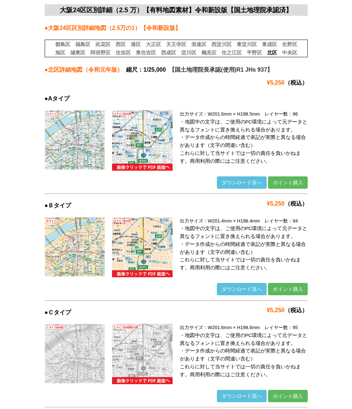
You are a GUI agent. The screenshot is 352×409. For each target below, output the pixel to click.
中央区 (289, 52)
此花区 (103, 44)
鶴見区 (209, 52)
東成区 (269, 44)
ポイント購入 (288, 182)
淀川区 (188, 52)
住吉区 (123, 52)
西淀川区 (221, 44)
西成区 (168, 52)
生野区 (289, 44)
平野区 (254, 52)
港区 (136, 44)
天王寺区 (176, 44)
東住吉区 (146, 52)
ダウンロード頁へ (242, 182)
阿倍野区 (100, 52)
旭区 (60, 52)
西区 (121, 44)
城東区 (77, 52)
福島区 (82, 44)
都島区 (62, 44)
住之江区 (232, 52)
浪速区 (198, 44)
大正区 (153, 44)
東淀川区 (247, 44)
